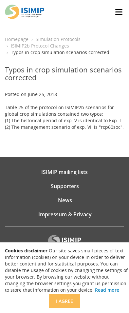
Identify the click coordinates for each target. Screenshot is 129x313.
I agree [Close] (64, 301)
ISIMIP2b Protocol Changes (40, 46)
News (65, 200)
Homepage (16, 39)
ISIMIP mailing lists (64, 172)
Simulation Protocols (58, 39)
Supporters (65, 186)
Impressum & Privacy (65, 214)
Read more (107, 290)
